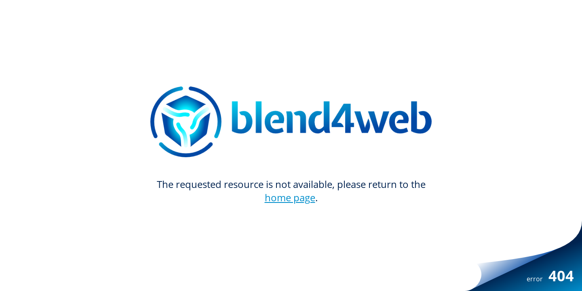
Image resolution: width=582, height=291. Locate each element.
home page (290, 197)
